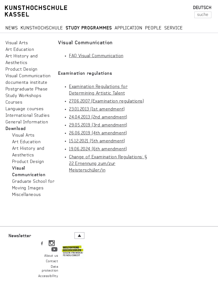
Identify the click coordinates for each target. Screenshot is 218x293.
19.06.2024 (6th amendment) (98, 149)
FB (42, 242)
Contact (52, 261)
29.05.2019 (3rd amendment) (98, 125)
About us (51, 256)
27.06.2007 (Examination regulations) (106, 101)
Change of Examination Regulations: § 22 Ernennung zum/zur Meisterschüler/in (108, 164)
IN (52, 242)
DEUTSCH (202, 8)
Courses (13, 102)
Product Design (21, 69)
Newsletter (20, 236)
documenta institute (26, 83)
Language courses (24, 109)
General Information (26, 122)
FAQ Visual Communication (96, 56)
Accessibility (48, 276)
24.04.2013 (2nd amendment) (98, 117)
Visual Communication (28, 76)
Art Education (19, 50)
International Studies (27, 116)
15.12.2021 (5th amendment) (97, 141)
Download (15, 129)
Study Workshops (23, 96)
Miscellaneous (26, 195)
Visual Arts (16, 43)
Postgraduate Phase (26, 89)
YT (54, 248)
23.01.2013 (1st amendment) (97, 109)
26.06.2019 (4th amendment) (98, 133)
